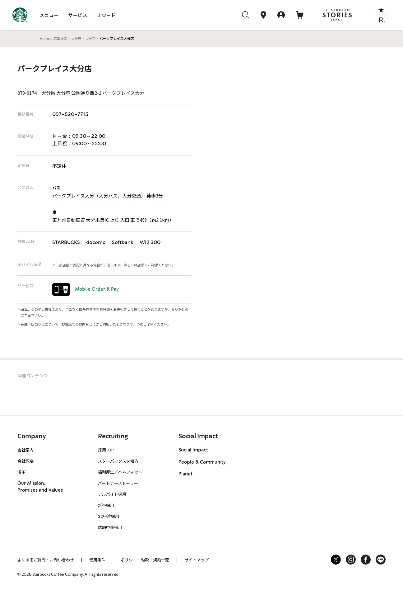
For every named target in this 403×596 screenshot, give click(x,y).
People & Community (202, 462)
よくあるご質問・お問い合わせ (45, 560)
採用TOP (106, 450)
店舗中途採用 (110, 527)
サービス (78, 15)
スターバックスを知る (118, 461)
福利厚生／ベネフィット (120, 472)
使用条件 (97, 560)
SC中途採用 (108, 516)
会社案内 (25, 450)
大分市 (90, 38)
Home (45, 38)
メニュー (49, 15)
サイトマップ (196, 560)
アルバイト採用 (112, 494)
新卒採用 (106, 505)
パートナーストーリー (118, 483)
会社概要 (25, 461)
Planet (185, 474)
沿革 (21, 472)
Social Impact (193, 450)
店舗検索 (60, 38)
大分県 (76, 38)
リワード (106, 15)
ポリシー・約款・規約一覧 (145, 560)
